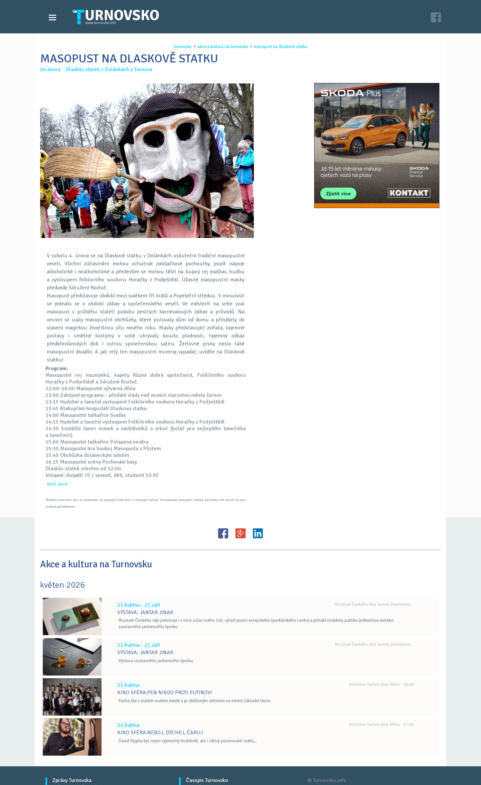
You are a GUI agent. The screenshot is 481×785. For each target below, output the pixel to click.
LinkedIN (258, 533)
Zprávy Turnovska (72, 780)
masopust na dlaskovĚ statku (280, 46)
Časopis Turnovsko (207, 780)
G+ (240, 533)
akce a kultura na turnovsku (222, 46)
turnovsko (183, 46)
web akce (57, 484)
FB (223, 533)
